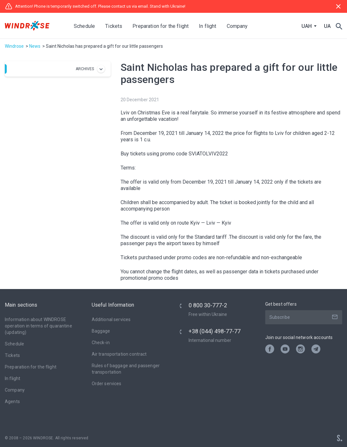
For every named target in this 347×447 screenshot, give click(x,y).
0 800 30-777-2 (208, 305)
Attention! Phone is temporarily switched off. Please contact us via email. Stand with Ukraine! (95, 6)
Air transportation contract (119, 354)
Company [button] (237, 26)
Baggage (101, 331)
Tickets (12, 355)
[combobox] (307, 26)
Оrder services (107, 383)
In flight (12, 378)
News (34, 46)
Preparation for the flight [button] (160, 26)
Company (15, 390)
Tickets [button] (113, 26)
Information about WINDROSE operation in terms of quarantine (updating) (38, 326)
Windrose (14, 46)
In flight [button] (207, 26)
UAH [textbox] (306, 26)
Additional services (111, 319)
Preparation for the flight (30, 366)
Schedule (84, 26)
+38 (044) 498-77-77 (215, 331)
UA (327, 26)
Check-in (101, 342)
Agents (12, 401)
